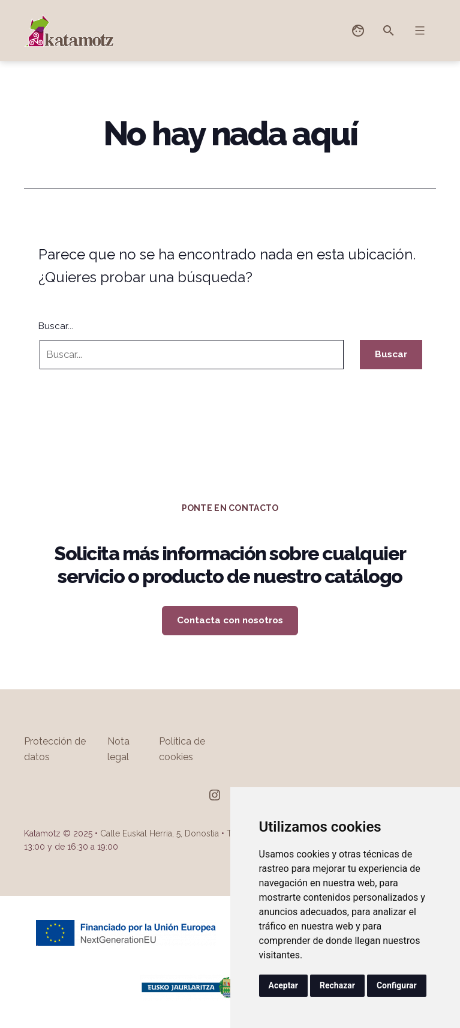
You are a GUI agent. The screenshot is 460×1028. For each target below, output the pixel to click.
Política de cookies (182, 749)
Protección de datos (55, 749)
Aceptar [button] (284, 985)
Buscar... (55, 326)
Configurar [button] (397, 985)
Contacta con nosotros (230, 620)
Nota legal (118, 749)
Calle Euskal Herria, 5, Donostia (159, 833)
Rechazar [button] (337, 985)
